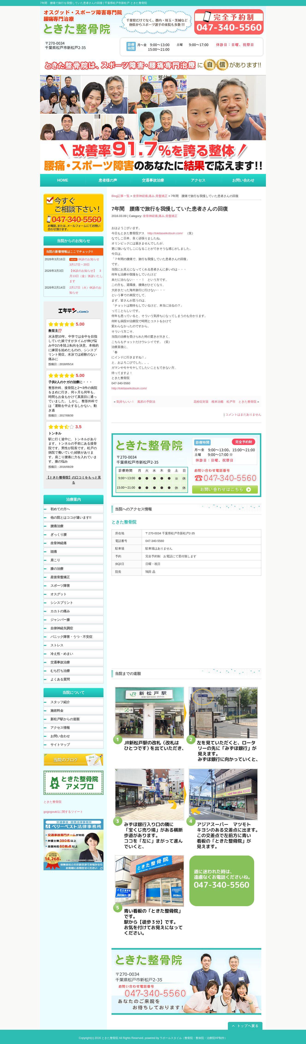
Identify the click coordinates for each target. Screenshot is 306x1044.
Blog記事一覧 (120, 196)
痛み (152, 196)
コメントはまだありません (243, 414)
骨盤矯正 (162, 196)
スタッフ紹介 (60, 702)
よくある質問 (60, 679)
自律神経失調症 (61, 628)
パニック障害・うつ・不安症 (71, 637)
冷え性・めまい (61, 654)
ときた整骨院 (53, 802)
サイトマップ (60, 744)
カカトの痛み (60, 611)
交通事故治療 (60, 662)
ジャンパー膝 (60, 620)
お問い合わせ (60, 736)
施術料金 (56, 710)
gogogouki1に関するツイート (63, 811)
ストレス (56, 645)
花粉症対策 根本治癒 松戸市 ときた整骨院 (225, 401)
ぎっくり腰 (58, 534)
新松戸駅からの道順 (64, 719)
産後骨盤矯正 (60, 577)
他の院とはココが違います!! (70, 517)
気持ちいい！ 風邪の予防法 (137, 401)
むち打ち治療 (60, 671)
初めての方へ (60, 509)
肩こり (55, 560)
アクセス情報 (60, 727)
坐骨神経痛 (140, 196)
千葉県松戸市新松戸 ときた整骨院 (126, 3)
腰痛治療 (56, 526)
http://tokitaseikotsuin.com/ (165, 233)
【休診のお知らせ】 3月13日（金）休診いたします (86, 276)
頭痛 (53, 551)
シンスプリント (61, 602)
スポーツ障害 (60, 585)
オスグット (58, 594)
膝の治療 (56, 568)
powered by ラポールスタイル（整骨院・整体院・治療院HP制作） (186, 1038)
